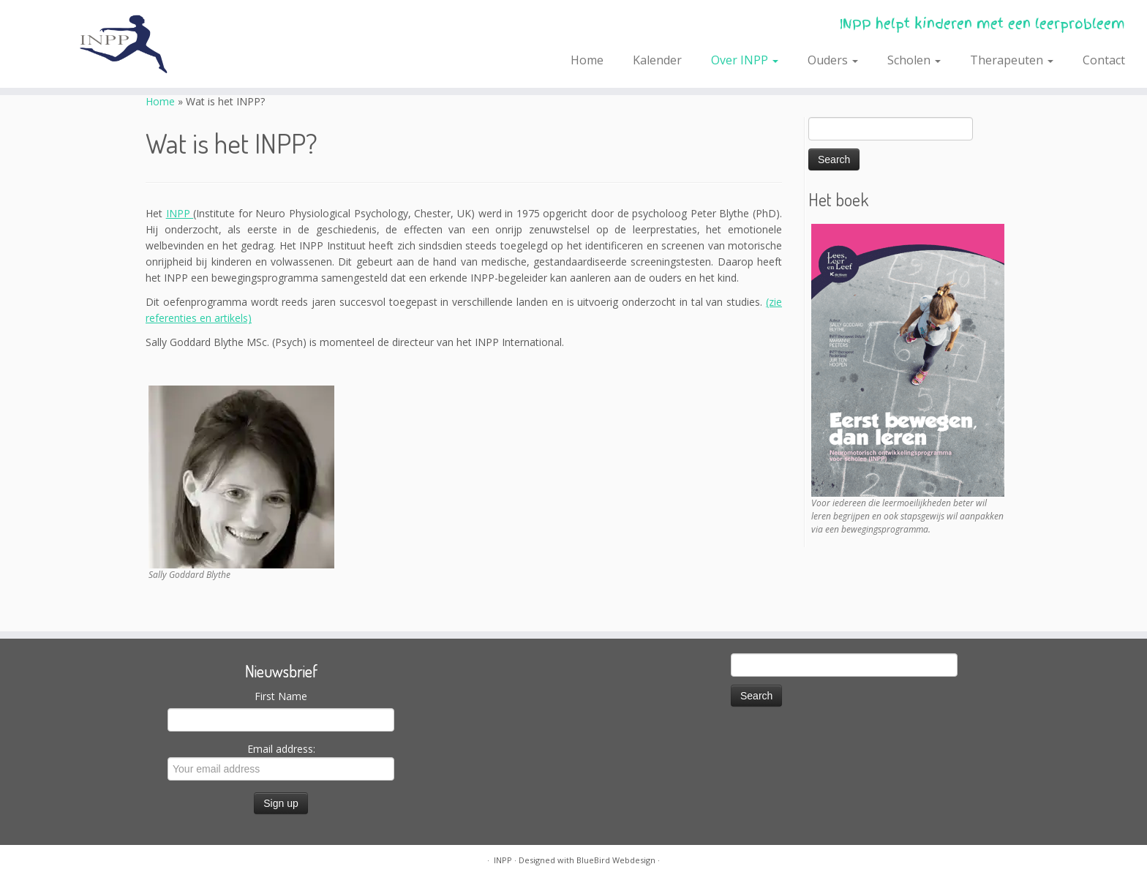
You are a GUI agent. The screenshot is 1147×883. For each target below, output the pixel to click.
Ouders (833, 60)
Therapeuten (1011, 60)
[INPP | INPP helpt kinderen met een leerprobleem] (132, 43)
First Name (281, 696)
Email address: (281, 761)
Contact (1104, 60)
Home (587, 60)
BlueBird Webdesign (615, 859)
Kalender (657, 60)
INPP (180, 213)
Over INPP (744, 60)
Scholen (914, 60)
